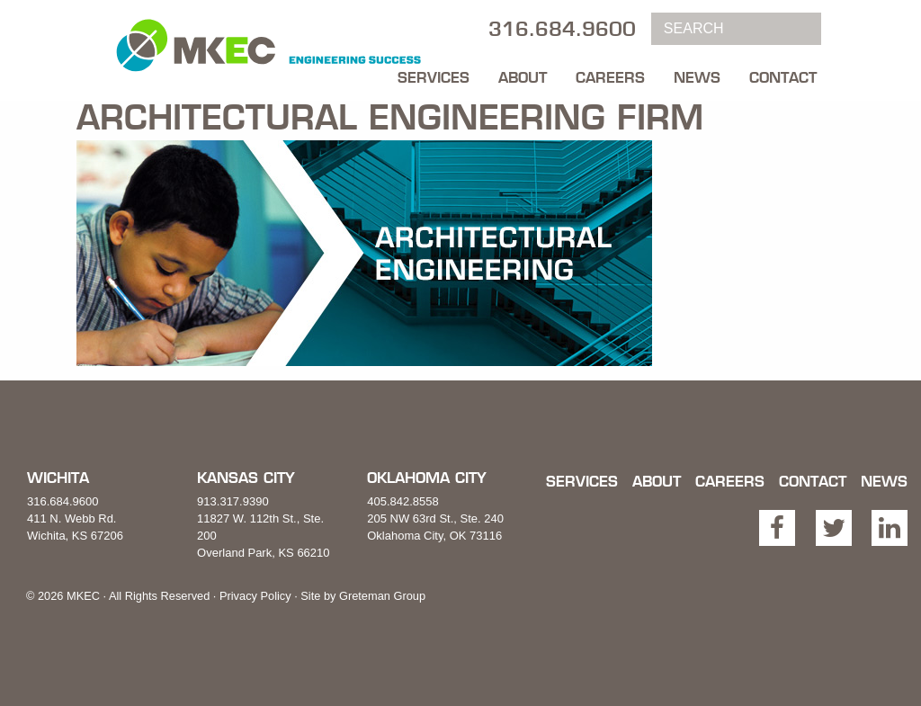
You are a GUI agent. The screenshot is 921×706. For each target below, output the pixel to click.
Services (433, 77)
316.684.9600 (63, 501)
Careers (610, 77)
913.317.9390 (233, 501)
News (697, 77)
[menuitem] (433, 72)
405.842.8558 (403, 501)
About (522, 77)
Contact (783, 77)
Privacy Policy (255, 596)
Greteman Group (382, 596)
